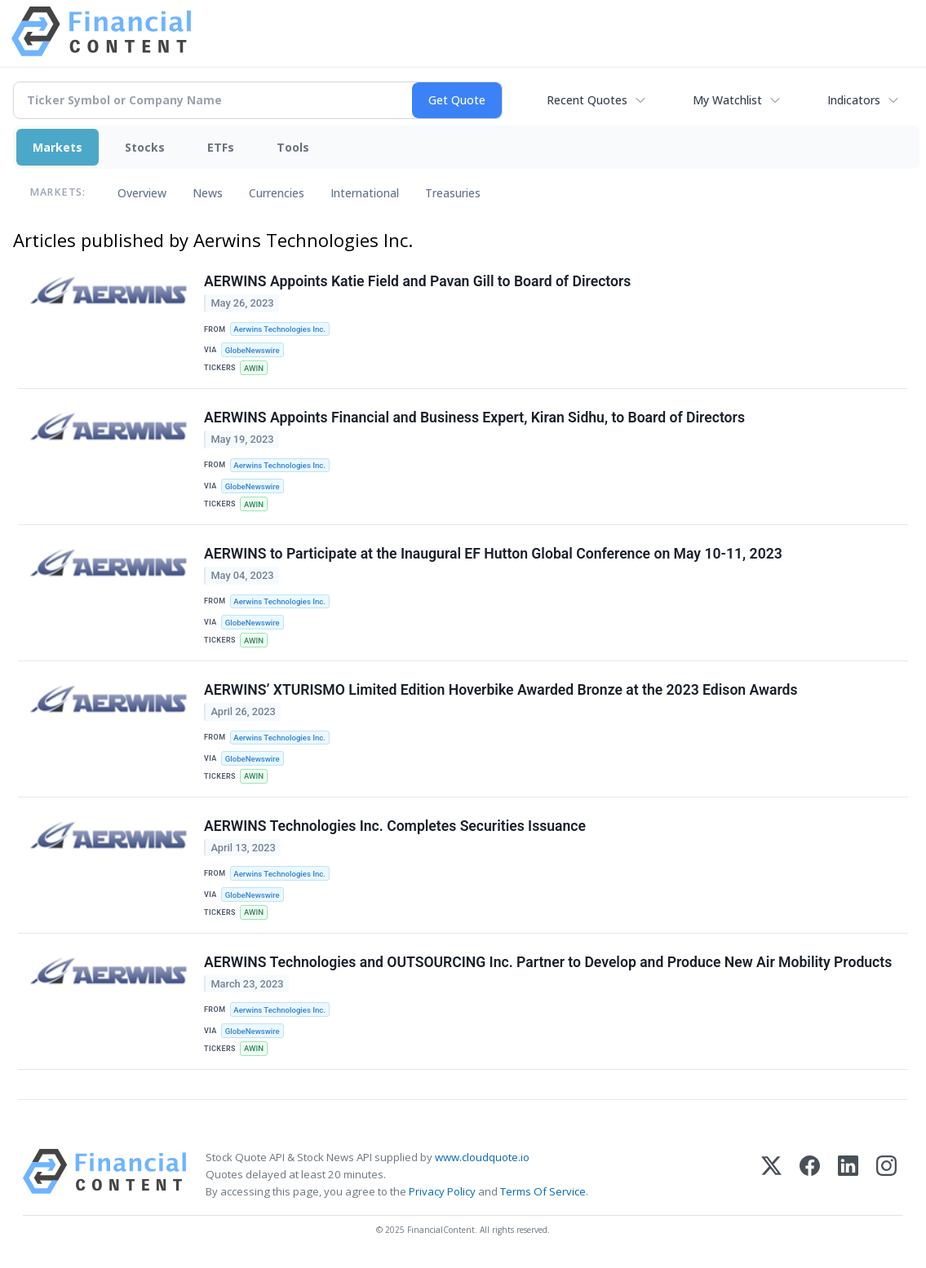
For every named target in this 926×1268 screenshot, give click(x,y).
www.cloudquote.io (482, 1157)
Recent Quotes (587, 100)
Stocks (145, 147)
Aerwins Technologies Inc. (279, 329)
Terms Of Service (543, 1191)
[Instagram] (886, 1174)
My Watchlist (727, 100)
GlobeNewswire (252, 350)
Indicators (853, 100)
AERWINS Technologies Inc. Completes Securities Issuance (395, 826)
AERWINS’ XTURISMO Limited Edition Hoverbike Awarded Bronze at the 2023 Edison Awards (501, 690)
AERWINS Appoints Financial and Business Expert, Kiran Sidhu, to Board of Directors (474, 417)
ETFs (220, 147)
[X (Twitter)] (771, 1174)
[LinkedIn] (848, 1174)
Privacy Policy (442, 1191)
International (364, 193)
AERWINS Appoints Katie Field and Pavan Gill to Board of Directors (417, 281)
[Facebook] (809, 1174)
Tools (293, 147)
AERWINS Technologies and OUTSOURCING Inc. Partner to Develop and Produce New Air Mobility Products (548, 962)
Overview (141, 193)
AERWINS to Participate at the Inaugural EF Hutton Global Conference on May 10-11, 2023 (493, 554)
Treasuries (453, 193)
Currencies (276, 193)
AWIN (254, 368)
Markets (57, 147)
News (208, 193)
